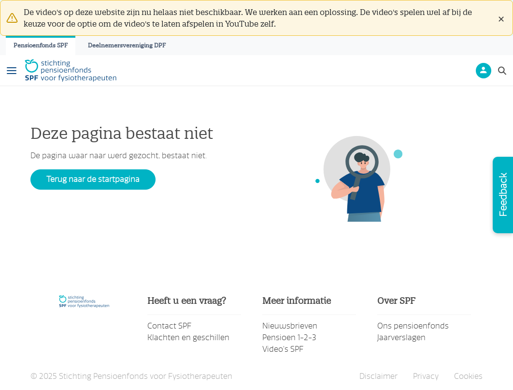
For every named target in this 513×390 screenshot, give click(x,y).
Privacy (426, 376)
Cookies (468, 376)
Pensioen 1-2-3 (289, 337)
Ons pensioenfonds (413, 325)
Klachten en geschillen (188, 337)
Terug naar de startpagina (93, 179)
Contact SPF (169, 325)
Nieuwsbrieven (289, 325)
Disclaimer (378, 376)
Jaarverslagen (401, 337)
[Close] (501, 18)
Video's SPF (282, 349)
